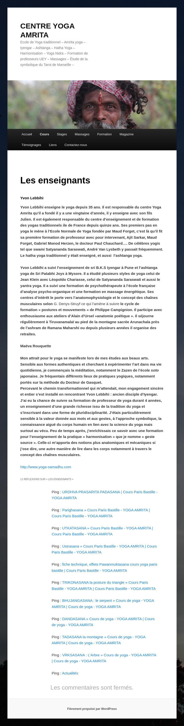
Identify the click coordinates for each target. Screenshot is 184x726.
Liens (53, 145)
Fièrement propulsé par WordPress (92, 709)
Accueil (27, 134)
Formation (104, 134)
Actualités (70, 673)
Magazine (126, 134)
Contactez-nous (75, 145)
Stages (62, 134)
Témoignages (31, 145)
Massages (82, 134)
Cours (44, 134)
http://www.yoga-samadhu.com (45, 467)
